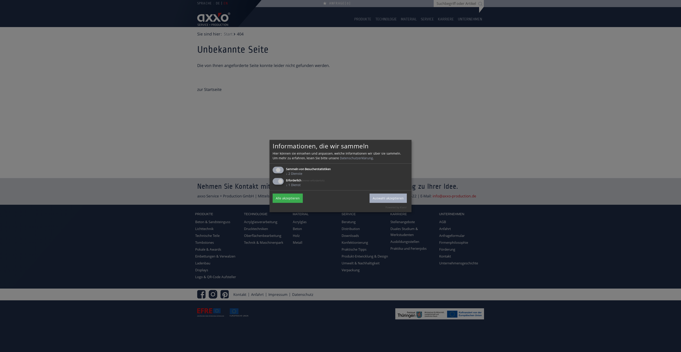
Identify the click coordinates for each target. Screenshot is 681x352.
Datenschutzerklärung (356, 158)
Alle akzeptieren (288, 198)
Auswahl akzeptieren (388, 198)
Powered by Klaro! (396, 207)
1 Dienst (293, 185)
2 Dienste (294, 173)
